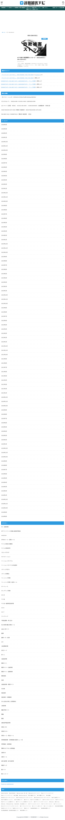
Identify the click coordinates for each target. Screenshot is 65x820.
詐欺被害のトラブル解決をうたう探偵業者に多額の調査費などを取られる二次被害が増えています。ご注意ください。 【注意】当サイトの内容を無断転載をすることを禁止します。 (32, 8)
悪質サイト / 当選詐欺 (7, 667)
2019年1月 (4, 495)
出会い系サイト (5, 629)
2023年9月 (4, 256)
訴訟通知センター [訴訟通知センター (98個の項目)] (24, 810)
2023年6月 (4, 269)
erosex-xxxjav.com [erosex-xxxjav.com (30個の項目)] (23, 795)
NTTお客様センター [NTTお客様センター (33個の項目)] (19, 799)
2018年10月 (4, 508)
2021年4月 (4, 380)
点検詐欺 (3, 705)
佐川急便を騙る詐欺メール (8, 624)
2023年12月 (4, 244)
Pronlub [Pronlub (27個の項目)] (3, 804)
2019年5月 (4, 478)
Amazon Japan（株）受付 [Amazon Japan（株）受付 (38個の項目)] (22, 793)
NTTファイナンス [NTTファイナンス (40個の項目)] (60, 799)
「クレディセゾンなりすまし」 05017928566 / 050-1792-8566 (17, 74)
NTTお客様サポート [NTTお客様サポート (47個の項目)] (56, 797)
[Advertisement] (32, 20)
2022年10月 (4, 303)
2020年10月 (4, 405)
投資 (2, 680)
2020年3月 (4, 435)
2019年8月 (4, 465)
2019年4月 (4, 482)
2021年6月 (4, 371)
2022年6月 (4, 320)
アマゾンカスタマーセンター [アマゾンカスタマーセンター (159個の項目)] (35, 804)
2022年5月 (4, 324)
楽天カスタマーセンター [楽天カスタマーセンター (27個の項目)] (18, 808)
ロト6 (2, 607)
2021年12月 (4, 346)
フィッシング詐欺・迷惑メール (9, 582)
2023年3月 (4, 282)
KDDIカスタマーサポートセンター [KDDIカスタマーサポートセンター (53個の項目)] (8, 797)
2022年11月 (4, 299)
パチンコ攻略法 (5, 573)
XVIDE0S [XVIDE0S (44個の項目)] (17, 804)
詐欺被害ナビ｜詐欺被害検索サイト (31, 817)
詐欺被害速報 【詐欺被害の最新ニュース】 (12, 739)
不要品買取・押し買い (7, 620)
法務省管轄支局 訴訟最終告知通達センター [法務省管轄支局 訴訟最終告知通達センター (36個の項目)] (10, 810)
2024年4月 (4, 226)
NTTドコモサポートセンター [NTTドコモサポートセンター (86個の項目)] (49, 799)
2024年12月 (4, 192)
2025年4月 (4, 175)
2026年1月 (4, 137)
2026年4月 (4, 124)
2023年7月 (4, 265)
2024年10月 (4, 201)
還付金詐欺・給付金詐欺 (7, 761)
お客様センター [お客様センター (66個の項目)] (24, 804)
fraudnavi (37, 74)
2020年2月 (4, 439)
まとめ (3, 595)
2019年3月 (4, 486)
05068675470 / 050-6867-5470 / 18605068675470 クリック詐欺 (18, 81)
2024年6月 (4, 218)
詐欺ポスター (4, 731)
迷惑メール (4, 757)
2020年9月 (4, 410)
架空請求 (3, 693)
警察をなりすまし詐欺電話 (8, 748)
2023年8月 (4, 261)
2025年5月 (4, 171)
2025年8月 (4, 158)
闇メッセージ (4, 774)
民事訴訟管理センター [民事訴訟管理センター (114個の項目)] (46, 808)
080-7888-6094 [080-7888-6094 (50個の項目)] (5, 793)
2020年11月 (4, 401)
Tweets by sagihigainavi (7, 784)
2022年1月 (4, 341)
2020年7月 (4, 418)
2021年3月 (4, 384)
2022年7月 (4, 316)
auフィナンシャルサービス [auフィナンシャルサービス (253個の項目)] (7, 795)
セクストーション (5, 556)
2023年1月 (4, 290)
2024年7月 (4, 214)
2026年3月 (4, 129)
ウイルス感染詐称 (5, 548)
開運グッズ (4, 765)
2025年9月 (4, 154)
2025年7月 (4, 163)
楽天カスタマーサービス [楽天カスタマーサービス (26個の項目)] (6, 808)
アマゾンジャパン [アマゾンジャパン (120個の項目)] (58, 804)
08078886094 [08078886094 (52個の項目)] (12, 793)
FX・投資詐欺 (4, 526)
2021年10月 (4, 354)
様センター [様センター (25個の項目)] (27, 808)
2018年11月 (4, 503)
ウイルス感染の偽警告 (7, 544)
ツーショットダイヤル (7, 561)
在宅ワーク (4, 650)
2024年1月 (4, 239)
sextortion (4, 535)
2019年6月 (4, 473)
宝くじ (3, 654)
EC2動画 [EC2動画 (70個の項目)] (16, 795)
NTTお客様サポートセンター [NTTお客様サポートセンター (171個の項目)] (7, 799)
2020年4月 (4, 431)
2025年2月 (4, 184)
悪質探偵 (3, 676)
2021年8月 (4, 363)
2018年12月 (4, 499)
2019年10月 (4, 456)
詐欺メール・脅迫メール (7, 735)
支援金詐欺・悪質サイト (7, 684)
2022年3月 (4, 333)
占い (2, 641)
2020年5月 (4, 427)
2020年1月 (4, 444)
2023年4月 (4, 278)
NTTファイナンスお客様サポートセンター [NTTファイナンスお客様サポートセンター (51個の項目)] (25, 801)
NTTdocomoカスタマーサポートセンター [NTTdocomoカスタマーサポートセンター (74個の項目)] (42, 797)
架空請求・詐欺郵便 (6, 697)
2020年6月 (4, 422)
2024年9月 (4, 205)
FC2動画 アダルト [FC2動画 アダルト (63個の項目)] (41, 795)
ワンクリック (4, 616)
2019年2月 (4, 491)
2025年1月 (4, 188)
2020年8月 (4, 414)
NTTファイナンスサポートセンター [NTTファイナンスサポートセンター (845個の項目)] (41, 801)
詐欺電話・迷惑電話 (6, 744)
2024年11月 (4, 197)
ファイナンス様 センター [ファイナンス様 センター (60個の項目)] (38, 806)
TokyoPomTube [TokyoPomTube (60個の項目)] (10, 804)
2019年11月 (4, 452)
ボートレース (4, 586)
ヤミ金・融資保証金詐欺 (7, 603)
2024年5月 (4, 222)
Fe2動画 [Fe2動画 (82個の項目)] (48, 795)
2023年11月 (4, 248)
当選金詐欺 (4, 659)
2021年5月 (4, 376)
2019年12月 (4, 448)
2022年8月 (4, 312)
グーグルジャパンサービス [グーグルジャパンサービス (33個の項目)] (26, 806)
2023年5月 (4, 273)
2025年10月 (4, 150)
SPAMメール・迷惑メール (8, 539)
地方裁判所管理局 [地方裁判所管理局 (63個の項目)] (59, 806)
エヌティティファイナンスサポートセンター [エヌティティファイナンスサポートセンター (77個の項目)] (10, 806)
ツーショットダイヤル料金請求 (9, 565)
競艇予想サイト (5, 710)
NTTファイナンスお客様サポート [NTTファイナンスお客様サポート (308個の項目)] (8, 801)
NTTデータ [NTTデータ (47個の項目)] (27, 799)
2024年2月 (4, 235)
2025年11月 (4, 146)
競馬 (2, 718)
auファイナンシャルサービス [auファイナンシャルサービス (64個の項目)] (47, 793)
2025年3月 (4, 180)
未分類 (3, 688)
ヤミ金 (3, 599)
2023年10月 (4, 252)
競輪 (2, 714)
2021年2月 (4, 388)
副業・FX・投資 (5, 637)
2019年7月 (4, 469)
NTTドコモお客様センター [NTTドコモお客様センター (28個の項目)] (36, 799)
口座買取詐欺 (4, 646)
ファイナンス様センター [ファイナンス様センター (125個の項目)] (49, 806)
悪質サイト (4, 663)
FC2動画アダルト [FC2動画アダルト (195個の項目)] (32, 795)
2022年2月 (4, 337)
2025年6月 (4, 167)
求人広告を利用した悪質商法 (8, 701)
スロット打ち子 (5, 552)
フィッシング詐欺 (5, 578)
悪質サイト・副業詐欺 (7, 671)
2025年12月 (4, 141)
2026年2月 (4, 133)
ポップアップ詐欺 (5, 590)
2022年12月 (4, 295)
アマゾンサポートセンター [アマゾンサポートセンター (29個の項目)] (47, 804)
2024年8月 (4, 209)
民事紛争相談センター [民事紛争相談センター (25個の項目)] (36, 808)
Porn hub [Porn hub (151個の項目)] (57, 801)
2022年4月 (4, 329)
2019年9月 (4, 461)
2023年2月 (4, 286)
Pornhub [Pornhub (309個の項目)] (51, 801)
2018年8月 (4, 516)
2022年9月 (4, 307)
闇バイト (3, 769)
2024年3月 (4, 231)
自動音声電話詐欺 (5, 722)
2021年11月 (4, 350)
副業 (2, 633)
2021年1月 (4, 393)
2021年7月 (4, 367)
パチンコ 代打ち (5, 569)
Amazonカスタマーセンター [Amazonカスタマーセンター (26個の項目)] (35, 793)
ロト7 (2, 612)
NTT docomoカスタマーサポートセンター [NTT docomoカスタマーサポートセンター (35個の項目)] (25, 797)
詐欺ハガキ (4, 727)
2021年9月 (4, 358)
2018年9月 (4, 512)
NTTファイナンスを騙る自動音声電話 (10, 531)
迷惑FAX (3, 752)
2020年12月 (4, 397)
